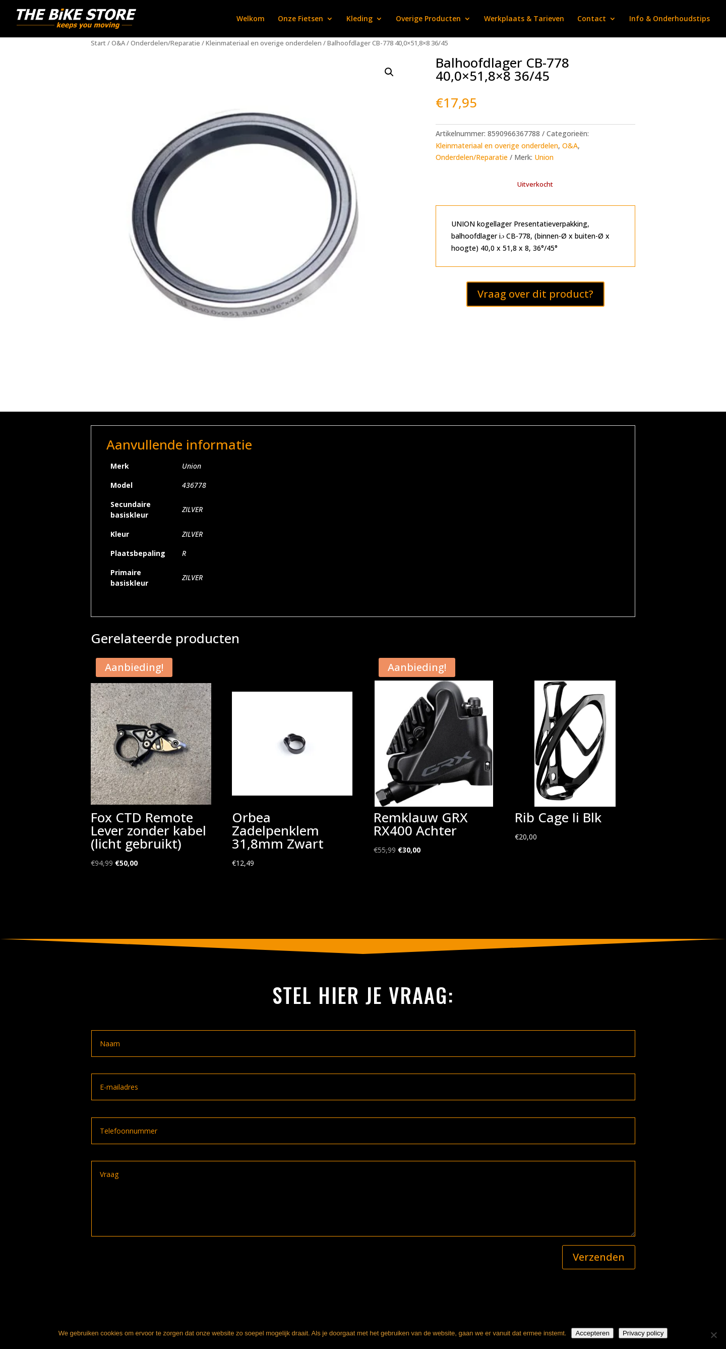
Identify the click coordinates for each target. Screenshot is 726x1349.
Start (98, 42)
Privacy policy (643, 1333)
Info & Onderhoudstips (669, 19)
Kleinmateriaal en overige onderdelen (264, 42)
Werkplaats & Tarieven (524, 19)
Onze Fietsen (300, 19)
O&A (118, 42)
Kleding (359, 19)
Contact (591, 19)
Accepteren (592, 1333)
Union (544, 157)
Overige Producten (428, 19)
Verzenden (599, 1257)
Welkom (250, 19)
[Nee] (713, 1335)
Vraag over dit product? (535, 294)
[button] (389, 72)
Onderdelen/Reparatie (165, 42)
